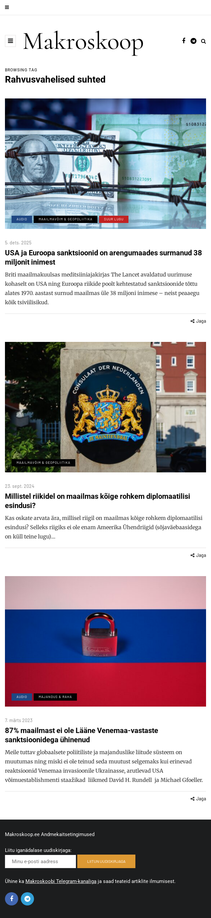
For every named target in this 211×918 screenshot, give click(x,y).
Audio (22, 219)
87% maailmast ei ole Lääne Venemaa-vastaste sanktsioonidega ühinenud (81, 743)
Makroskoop (83, 41)
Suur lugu (113, 219)
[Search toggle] (203, 41)
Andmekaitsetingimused (67, 834)
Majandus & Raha (55, 705)
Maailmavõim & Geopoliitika (65, 219)
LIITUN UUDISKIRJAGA (106, 861)
